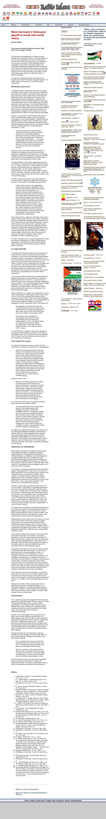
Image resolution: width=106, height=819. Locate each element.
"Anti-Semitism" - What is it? (70, 118)
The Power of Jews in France (93, 213)
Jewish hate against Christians (71, 101)
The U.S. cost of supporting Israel (72, 212)
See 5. (33, 214)
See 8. (26, 290)
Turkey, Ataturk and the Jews (70, 215)
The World (38, 25)
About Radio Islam (83, 25)
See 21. (37, 546)
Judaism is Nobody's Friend (92, 82)
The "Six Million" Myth (91, 274)
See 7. (36, 235)
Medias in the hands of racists (93, 291)
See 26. (17, 630)
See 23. (23, 577)
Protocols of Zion (66, 263)
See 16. (36, 482)
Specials (70, 25)
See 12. (36, 398)
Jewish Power (25, 25)
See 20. (28, 539)
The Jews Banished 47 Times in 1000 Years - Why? (71, 125)
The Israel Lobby (89, 255)
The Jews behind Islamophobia (71, 35)
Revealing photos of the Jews (70, 183)
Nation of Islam (71, 200)
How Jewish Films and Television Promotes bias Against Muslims (94, 77)
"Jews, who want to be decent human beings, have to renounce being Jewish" (71, 54)
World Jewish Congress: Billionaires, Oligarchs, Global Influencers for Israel (93, 162)
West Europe (91, 189)
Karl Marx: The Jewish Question (71, 110)
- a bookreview (94, 277)
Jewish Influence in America (70, 203)
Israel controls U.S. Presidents (71, 38)
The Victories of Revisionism (70, 43)
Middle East (92, 191)
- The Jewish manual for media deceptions (94, 95)
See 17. (25, 504)
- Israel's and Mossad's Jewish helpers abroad (94, 262)
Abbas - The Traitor (67, 260)
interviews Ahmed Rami (71, 140)
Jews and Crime (89, 258)
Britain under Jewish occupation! (94, 174)
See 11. (25, 375)
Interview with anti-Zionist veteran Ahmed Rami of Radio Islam (94, 168)
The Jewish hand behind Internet (71, 47)
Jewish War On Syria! (91, 134)
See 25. (17, 618)
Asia (99, 190)
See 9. (23, 328)
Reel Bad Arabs (66, 113)
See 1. (28, 104)
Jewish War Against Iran (69, 59)
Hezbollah (69, 197)
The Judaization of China (92, 205)
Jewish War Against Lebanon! (93, 87)
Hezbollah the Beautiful (91, 142)
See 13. (36, 427)
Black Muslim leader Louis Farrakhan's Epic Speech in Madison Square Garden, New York (93, 149)
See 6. (43, 229)
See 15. (25, 459)
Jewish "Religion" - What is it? (93, 288)
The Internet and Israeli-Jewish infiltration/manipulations (94, 198)
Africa (98, 191)
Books (86, 202)
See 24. (23, 611)
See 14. (19, 443)
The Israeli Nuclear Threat (92, 271)
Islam (48, 25)
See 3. (41, 121)
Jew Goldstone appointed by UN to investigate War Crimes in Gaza (95, 217)
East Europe (99, 189)
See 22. (27, 557)
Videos (63, 122)
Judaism (13, 25)
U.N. (92, 192)
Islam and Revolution (90, 90)
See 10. (29, 338)
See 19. (29, 524)
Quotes (63, 303)
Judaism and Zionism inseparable (72, 180)
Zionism (3, 25)
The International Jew (68, 135)
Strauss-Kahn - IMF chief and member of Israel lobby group (93, 295)
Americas (92, 190)
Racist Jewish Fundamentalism (71, 191)
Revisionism (59, 25)
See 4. (24, 176)
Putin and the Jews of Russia (93, 280)
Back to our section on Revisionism (27, 789)
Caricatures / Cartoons (68, 307)
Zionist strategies (66, 130)
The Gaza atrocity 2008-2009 (93, 110)
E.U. (99, 192)
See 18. (40, 516)
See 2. (47, 106)
